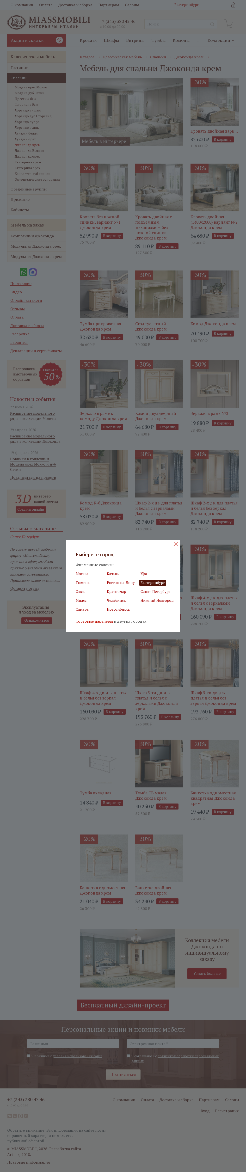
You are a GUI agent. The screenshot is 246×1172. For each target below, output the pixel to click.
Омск (80, 591)
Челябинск (116, 600)
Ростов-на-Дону (121, 582)
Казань (113, 573)
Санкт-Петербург (155, 591)
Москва (82, 573)
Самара (82, 609)
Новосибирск (118, 609)
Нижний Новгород (157, 600)
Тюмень (83, 582)
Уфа (144, 573)
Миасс (81, 600)
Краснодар (116, 591)
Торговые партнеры (94, 621)
